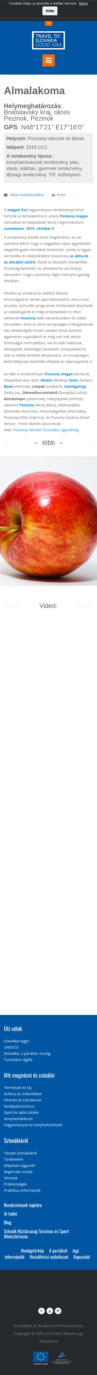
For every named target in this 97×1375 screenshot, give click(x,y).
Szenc (74, 380)
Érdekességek (15, 1184)
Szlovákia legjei (16, 1040)
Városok (11, 1177)
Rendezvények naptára (23, 1205)
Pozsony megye (74, 216)
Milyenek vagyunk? (19, 1165)
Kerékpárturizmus (19, 1106)
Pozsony (27, 318)
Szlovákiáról (16, 1140)
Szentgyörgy (75, 386)
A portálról (58, 1250)
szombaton (14, 228)
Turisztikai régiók (18, 1059)
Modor (47, 380)
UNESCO (11, 1047)
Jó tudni (10, 1213)
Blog (7, 1222)
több (48, 442)
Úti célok (13, 1028)
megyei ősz (17, 209)
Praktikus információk (22, 1190)
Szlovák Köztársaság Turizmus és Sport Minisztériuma (36, 1234)
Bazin (8, 386)
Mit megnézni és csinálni (29, 1075)
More (83, 3)
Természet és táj (17, 1087)
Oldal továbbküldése (27, 194)
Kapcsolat (82, 1256)
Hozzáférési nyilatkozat (49, 1256)
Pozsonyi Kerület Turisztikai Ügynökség (46, 429)
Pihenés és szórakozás (22, 1100)
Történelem (14, 1159)
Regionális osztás (18, 1171)
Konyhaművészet (18, 1118)
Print (61, 194)
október (43, 228)
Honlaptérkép (32, 1250)
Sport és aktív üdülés (21, 1112)
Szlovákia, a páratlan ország (27, 1053)
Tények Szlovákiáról (20, 1153)
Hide (50, 10)
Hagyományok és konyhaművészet (33, 1124)
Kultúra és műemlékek (23, 1093)
